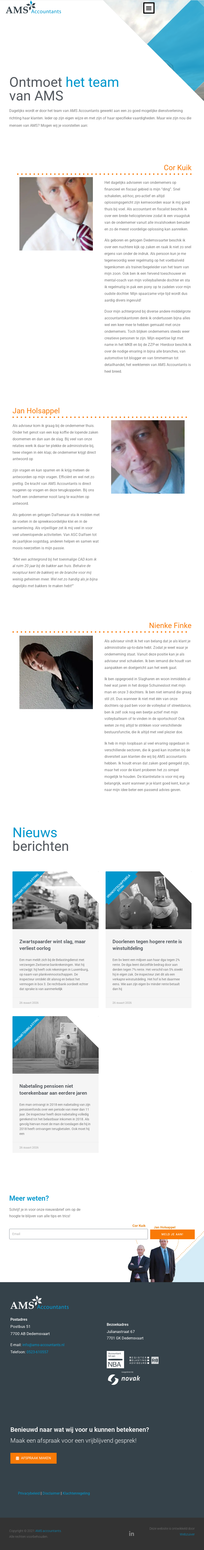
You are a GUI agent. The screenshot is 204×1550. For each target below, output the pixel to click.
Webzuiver (187, 1534)
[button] (196, 8)
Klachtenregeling (76, 1493)
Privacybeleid (29, 1493)
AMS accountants (48, 1531)
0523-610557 (37, 1352)
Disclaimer (51, 1493)
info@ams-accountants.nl (43, 1345)
